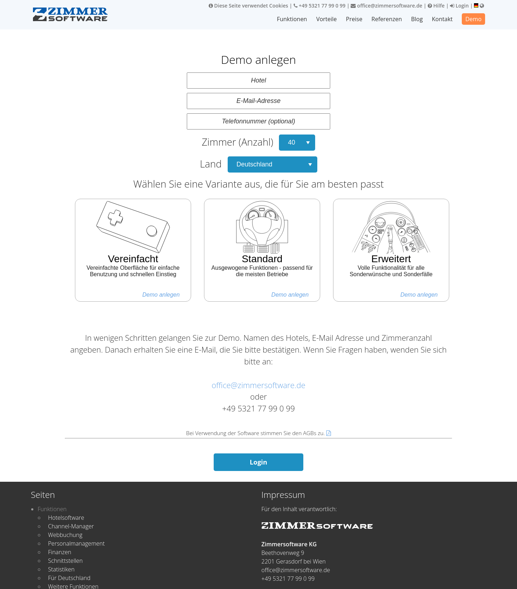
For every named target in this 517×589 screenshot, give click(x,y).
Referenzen (387, 19)
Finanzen (59, 552)
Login (459, 5)
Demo (473, 19)
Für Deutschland (69, 578)
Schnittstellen (65, 561)
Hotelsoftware (66, 518)
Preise (354, 19)
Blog (417, 19)
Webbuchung (65, 535)
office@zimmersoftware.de (386, 5)
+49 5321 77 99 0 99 (320, 5)
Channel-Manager (71, 526)
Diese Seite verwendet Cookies (248, 5)
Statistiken (61, 569)
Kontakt (442, 19)
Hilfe (436, 5)
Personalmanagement (76, 543)
